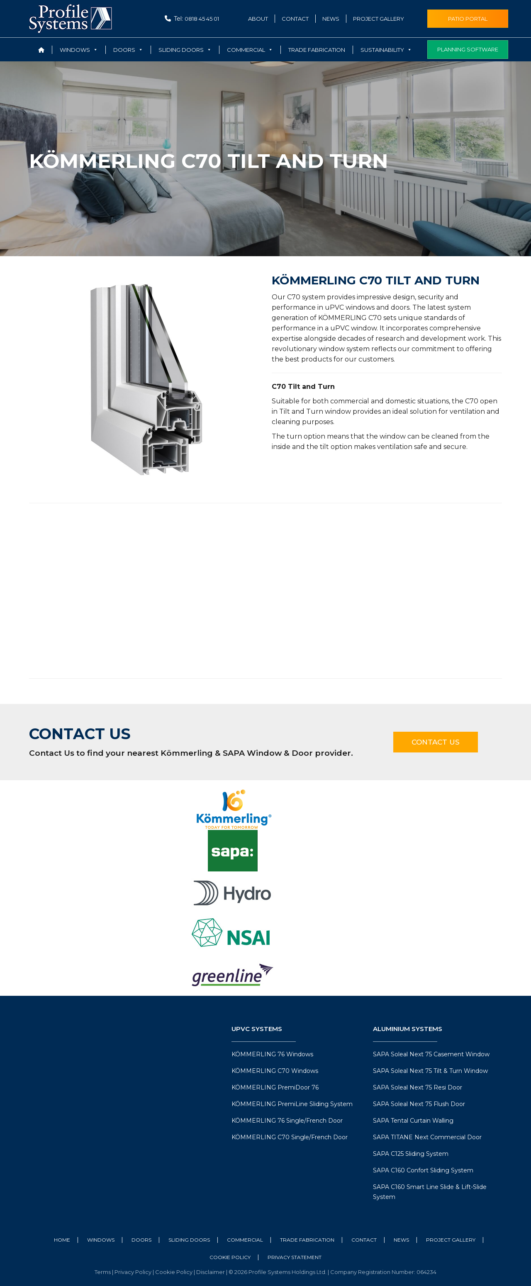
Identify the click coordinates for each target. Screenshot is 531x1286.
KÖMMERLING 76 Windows (272, 1054)
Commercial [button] (250, 50)
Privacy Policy (133, 1272)
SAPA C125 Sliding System (410, 1153)
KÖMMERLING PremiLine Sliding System (292, 1104)
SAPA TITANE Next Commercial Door (427, 1137)
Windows (100, 1240)
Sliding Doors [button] (185, 50)
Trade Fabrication (316, 49)
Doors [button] (128, 50)
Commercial (245, 1240)
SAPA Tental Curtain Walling (413, 1120)
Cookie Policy (230, 1257)
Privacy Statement (295, 1257)
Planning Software (467, 49)
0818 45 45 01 (202, 18)
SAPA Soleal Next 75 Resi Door (417, 1087)
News (330, 18)
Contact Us (436, 742)
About (258, 18)
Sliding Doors (189, 1240)
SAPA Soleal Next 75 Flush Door (419, 1104)
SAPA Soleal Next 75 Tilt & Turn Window (430, 1071)
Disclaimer (211, 1272)
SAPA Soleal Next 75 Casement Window (431, 1054)
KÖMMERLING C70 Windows (274, 1071)
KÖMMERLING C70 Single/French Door (289, 1137)
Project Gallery (378, 18)
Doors (141, 1240)
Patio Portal (467, 18)
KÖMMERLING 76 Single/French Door (287, 1120)
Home (62, 1240)
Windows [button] (79, 50)
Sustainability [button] (386, 50)
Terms (103, 1272)
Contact (295, 18)
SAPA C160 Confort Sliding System (423, 1170)
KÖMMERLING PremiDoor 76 (275, 1087)
